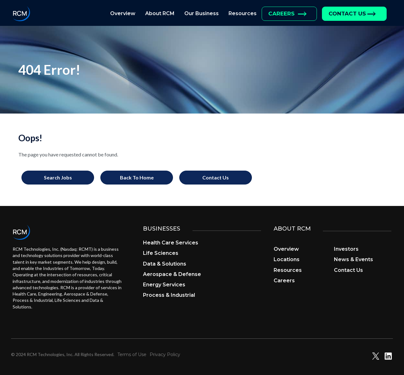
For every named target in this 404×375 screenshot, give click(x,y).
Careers (284, 281)
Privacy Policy (165, 354)
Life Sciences (160, 253)
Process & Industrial (169, 295)
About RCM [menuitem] (160, 13)
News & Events (353, 259)
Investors (346, 249)
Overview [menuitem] (122, 13)
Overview (286, 249)
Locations (287, 259)
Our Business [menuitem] (201, 13)
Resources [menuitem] (243, 13)
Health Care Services (170, 243)
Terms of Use (131, 354)
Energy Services (164, 285)
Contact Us (348, 270)
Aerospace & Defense (172, 274)
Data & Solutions (164, 264)
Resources (288, 270)
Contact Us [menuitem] (347, 13)
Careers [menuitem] (281, 13)
